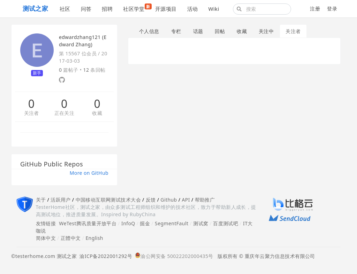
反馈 (151, 199)
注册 (315, 8)
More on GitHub (89, 173)
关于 (41, 199)
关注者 (31, 113)
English (94, 238)
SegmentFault (171, 223)
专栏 (176, 31)
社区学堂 (136, 7)
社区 (65, 8)
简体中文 (46, 238)
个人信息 (149, 31)
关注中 (266, 31)
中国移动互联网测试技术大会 (108, 199)
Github (168, 199)
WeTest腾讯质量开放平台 (87, 223)
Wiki (213, 8)
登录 (332, 8)
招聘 (107, 8)
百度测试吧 (225, 223)
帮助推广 (205, 199)
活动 (192, 8)
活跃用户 (61, 199)
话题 (198, 31)
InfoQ (128, 223)
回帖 (220, 31)
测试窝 (200, 223)
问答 (86, 8)
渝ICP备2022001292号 (104, 256)
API (186, 199)
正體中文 (71, 238)
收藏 (97, 113)
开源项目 (166, 8)
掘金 (145, 223)
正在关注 (64, 113)
